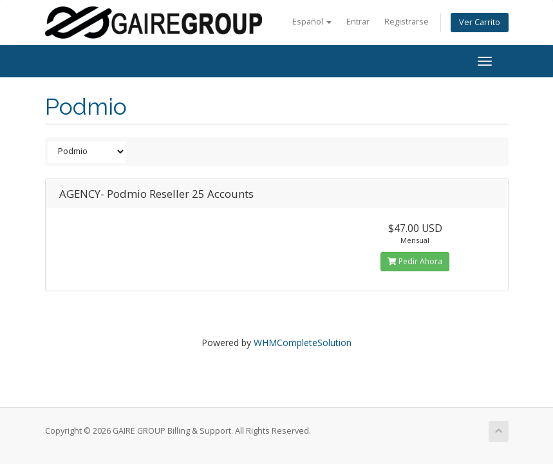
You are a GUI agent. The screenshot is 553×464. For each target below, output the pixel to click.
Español (312, 21)
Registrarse (406, 21)
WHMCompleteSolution (302, 342)
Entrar (358, 21)
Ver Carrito (479, 22)
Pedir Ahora (415, 261)
